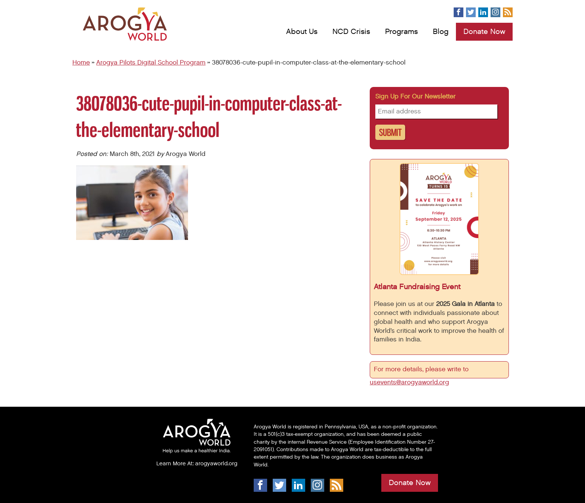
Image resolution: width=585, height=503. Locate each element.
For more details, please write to (422, 369)
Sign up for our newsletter (415, 97)
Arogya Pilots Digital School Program (151, 63)
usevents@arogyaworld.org (409, 382)
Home (81, 63)
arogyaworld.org (216, 463)
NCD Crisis (351, 32)
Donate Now (484, 32)
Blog (440, 32)
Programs (401, 32)
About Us (301, 32)
